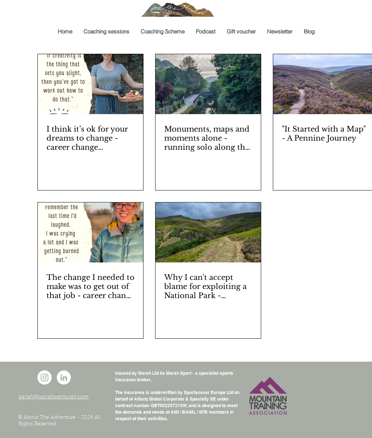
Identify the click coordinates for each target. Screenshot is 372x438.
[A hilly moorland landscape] (208, 232)
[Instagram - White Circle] (44, 377)
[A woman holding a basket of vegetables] (90, 84)
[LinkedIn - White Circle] (64, 377)
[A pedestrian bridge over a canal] (208, 84)
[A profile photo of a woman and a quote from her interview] (90, 232)
